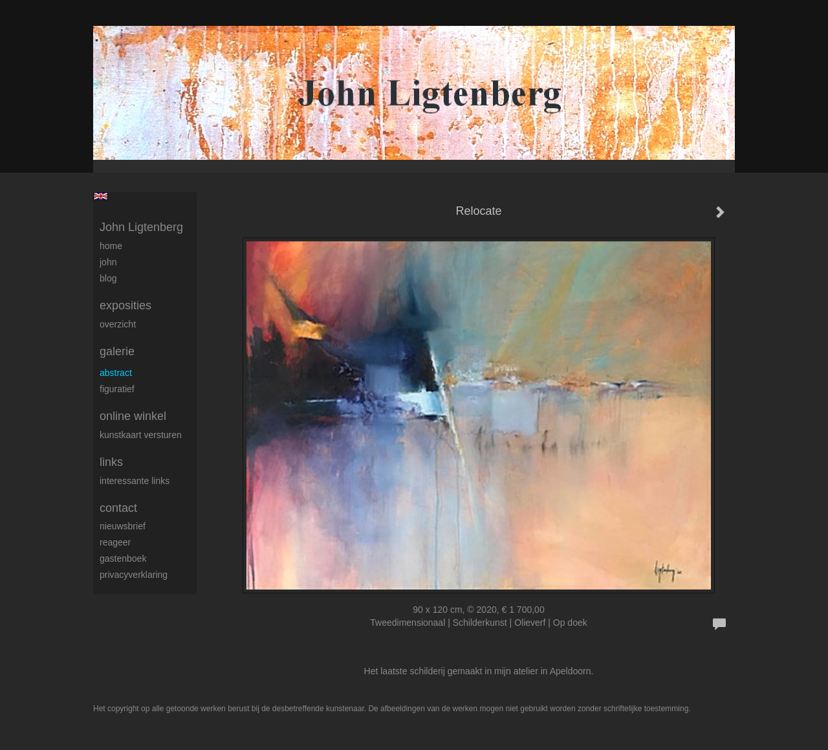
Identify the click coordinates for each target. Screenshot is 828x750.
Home (111, 246)
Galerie (117, 351)
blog (108, 278)
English (100, 196)
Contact (118, 508)
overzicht (118, 324)
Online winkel (133, 416)
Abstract (116, 373)
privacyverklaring (134, 574)
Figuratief (117, 389)
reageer (115, 542)
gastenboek (123, 558)
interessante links (134, 481)
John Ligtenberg (141, 227)
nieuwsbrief (123, 526)
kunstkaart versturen (141, 435)
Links (111, 462)
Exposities (125, 305)
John (108, 262)
